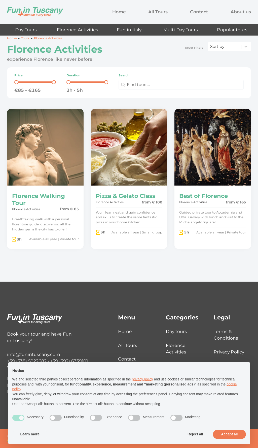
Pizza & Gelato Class (125, 195)
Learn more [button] (30, 434)
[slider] (16, 82)
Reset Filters (194, 47)
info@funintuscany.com (33, 354)
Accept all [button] (229, 434)
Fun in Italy (129, 29)
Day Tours (26, 29)
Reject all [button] (195, 434)
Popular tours (232, 29)
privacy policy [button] (142, 379)
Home (119, 11)
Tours (25, 38)
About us (241, 11)
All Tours (158, 11)
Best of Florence (203, 195)
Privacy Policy (229, 351)
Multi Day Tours (180, 29)
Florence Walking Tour (38, 199)
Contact (199, 11)
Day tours (176, 331)
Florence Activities (77, 29)
